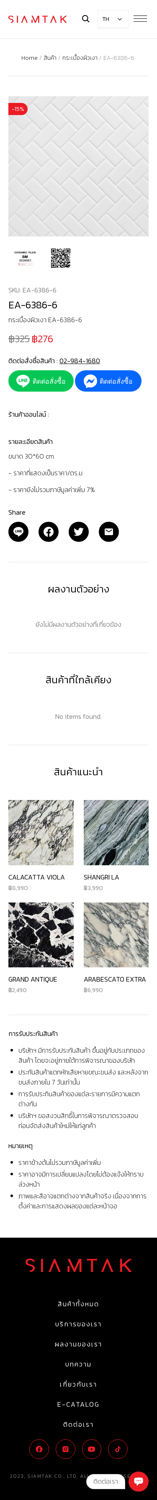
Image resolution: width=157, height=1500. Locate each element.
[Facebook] (49, 532)
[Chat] (139, 1482)
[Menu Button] (140, 18)
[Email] (18, 532)
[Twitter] (79, 532)
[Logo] (37, 19)
